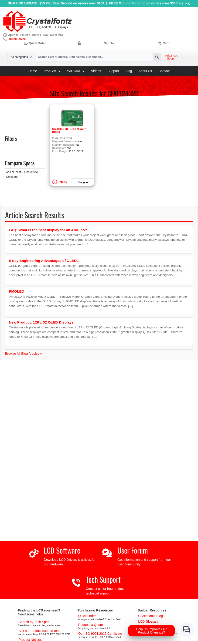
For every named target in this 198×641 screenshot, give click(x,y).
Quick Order (35, 43)
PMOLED (16, 291)
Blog (128, 71)
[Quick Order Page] (87, 616)
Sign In (109, 43)
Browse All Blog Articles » (23, 353)
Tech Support (103, 579)
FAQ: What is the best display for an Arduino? (48, 230)
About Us (145, 71)
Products (52, 71)
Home (32, 71)
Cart (166, 43)
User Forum (132, 550)
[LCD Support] (40, 631)
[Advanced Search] (34, 622)
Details (62, 182)
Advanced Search (171, 57)
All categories (21, 57)
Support (113, 71)
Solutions (76, 71)
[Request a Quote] (90, 625)
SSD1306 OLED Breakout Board (68, 130)
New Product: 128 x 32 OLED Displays (41, 322)
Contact (164, 71)
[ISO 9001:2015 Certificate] (100, 633)
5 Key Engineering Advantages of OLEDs (44, 261)
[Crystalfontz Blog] (150, 616)
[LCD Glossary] (148, 621)
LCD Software (62, 550)
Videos (96, 71)
